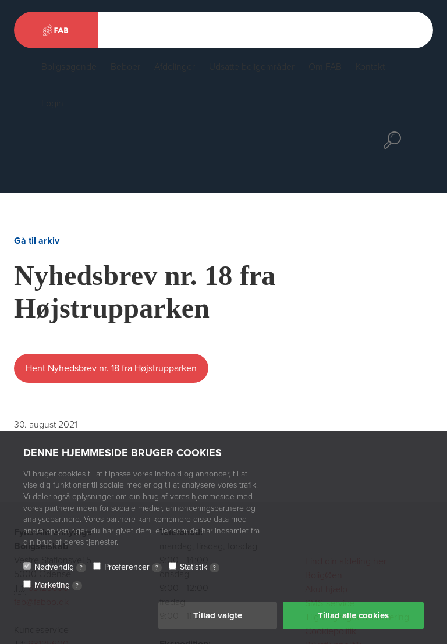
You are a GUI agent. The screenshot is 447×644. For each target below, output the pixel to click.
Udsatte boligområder (252, 67)
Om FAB (325, 67)
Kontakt (370, 67)
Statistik (199, 567)
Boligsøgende (69, 67)
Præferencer (133, 567)
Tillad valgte (217, 615)
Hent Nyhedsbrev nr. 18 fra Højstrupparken (111, 368)
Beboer (125, 67)
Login (52, 103)
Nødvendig (60, 567)
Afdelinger (174, 67)
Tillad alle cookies (353, 615)
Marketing (58, 585)
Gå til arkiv (36, 241)
